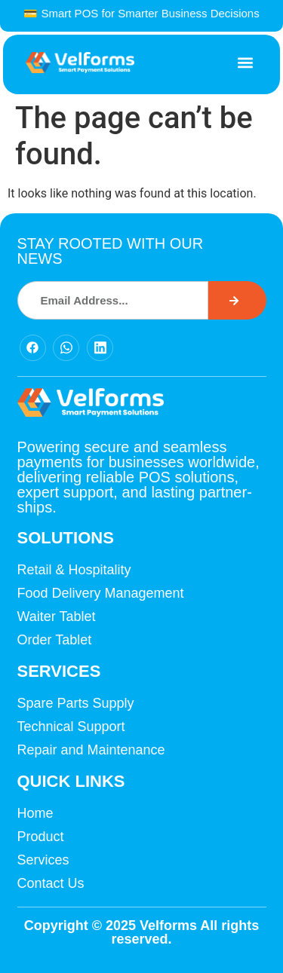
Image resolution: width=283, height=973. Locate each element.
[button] (244, 62)
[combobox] (113, 300)
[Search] (237, 300)
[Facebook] (33, 348)
